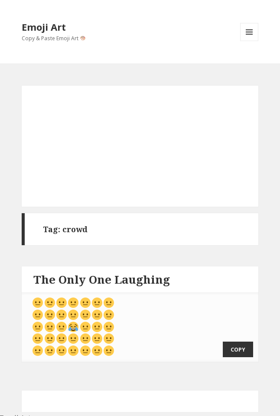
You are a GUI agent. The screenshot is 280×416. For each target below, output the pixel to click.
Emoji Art (44, 26)
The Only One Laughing (101, 279)
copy (238, 343)
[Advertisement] (140, 146)
